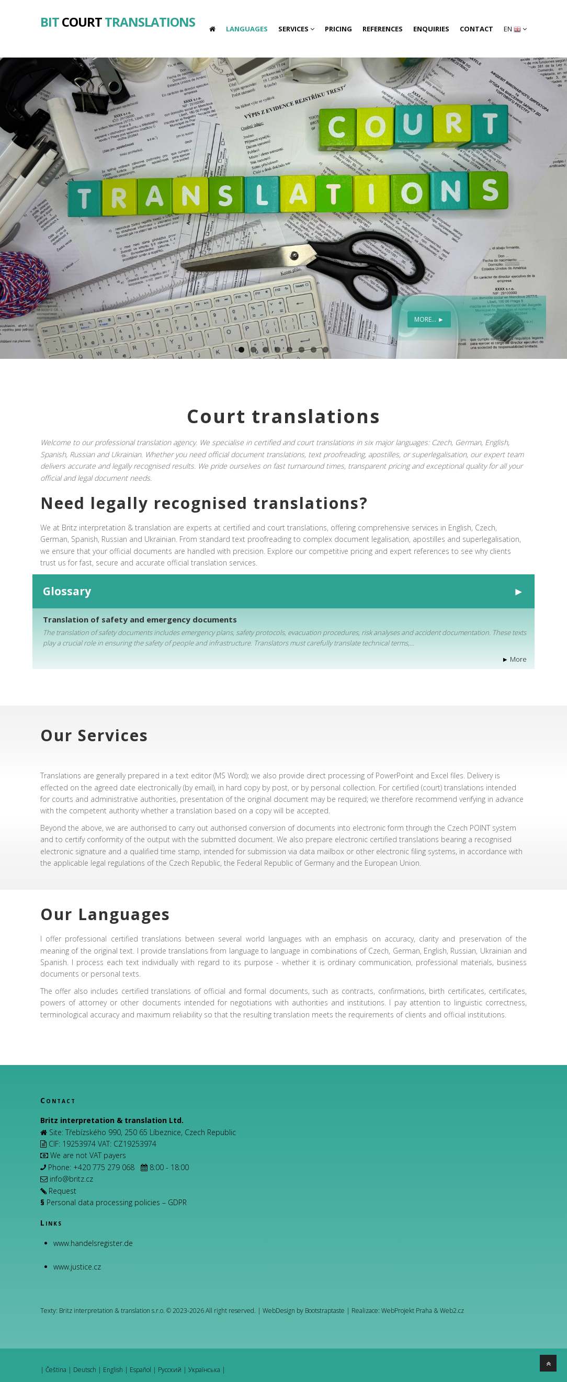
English (113, 1369)
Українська (204, 1369)
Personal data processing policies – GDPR (117, 1202)
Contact (476, 28)
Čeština (56, 1369)
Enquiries (431, 28)
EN (515, 28)
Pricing (338, 28)
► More (514, 659)
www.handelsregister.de (93, 1243)
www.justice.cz (77, 1267)
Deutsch (84, 1369)
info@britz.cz (71, 1179)
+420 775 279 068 (103, 1167)
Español (140, 1369)
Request (62, 1191)
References (382, 28)
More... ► (429, 319)
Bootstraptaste (325, 1310)
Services (296, 28)
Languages (247, 28)
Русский (170, 1369)
